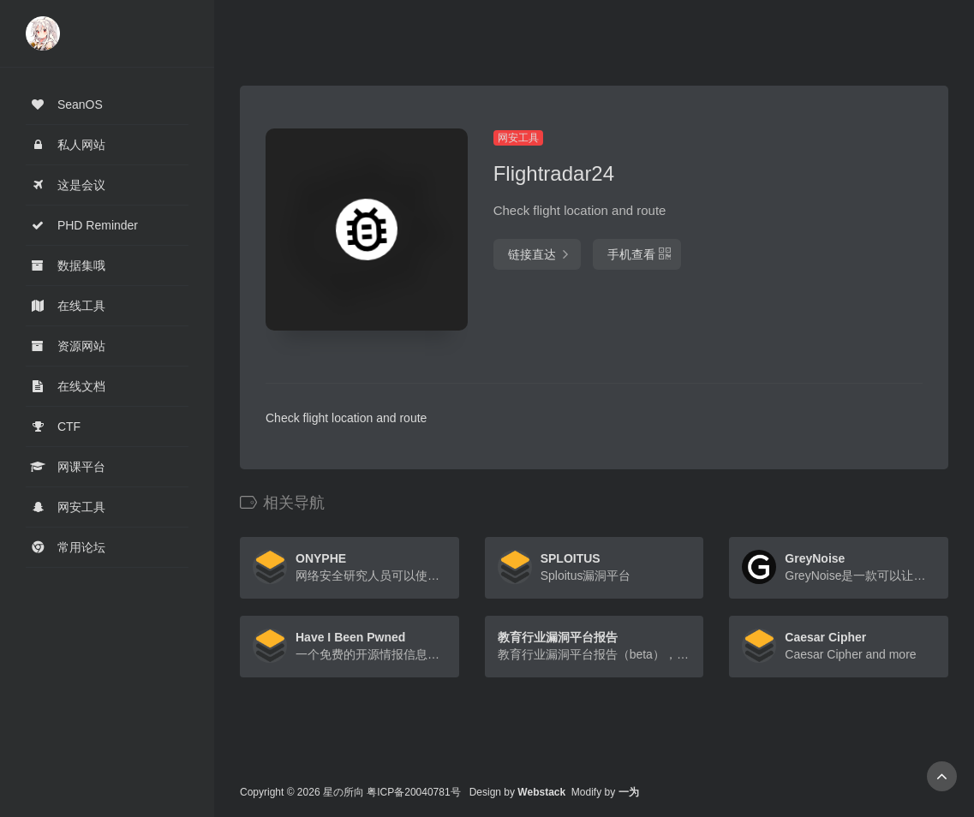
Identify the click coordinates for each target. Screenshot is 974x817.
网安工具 (518, 138)
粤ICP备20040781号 (413, 792)
